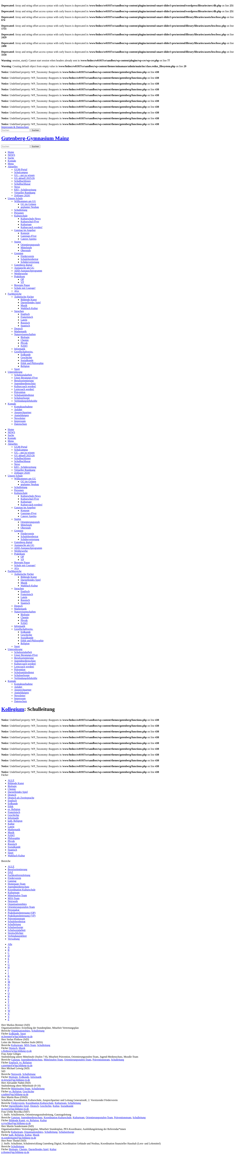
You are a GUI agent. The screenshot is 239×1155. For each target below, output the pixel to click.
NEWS (11, 155)
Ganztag (12, 881)
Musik (24, 305)
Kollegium (12, 709)
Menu (11, 163)
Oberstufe (26, 250)
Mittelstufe (26, 247)
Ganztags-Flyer (29, 236)
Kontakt (12, 160)
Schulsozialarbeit (23, 374)
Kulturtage (26, 224)
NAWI (24, 346)
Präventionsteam (16, 918)
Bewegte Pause (22, 285)
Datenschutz (20, 424)
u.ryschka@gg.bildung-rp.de (16, 1123)
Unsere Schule (15, 198)
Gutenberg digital (23, 265)
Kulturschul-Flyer (30, 221)
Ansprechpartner (22, 412)
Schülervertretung (30, 262)
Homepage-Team (16, 883)
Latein (24, 319)
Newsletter (19, 418)
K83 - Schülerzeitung (25, 189)
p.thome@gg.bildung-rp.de (15, 1152)
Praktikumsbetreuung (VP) (21, 915)
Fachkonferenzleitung (19, 875)
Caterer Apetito (28, 238)
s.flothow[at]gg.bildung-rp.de (16, 1051)
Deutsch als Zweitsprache (21, 797)
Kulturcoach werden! (32, 227)
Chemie (25, 340)
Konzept (25, 233)
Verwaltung (14, 938)
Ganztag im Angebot (24, 230)
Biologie (25, 337)
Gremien (18, 253)
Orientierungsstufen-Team (21, 907)
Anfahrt (18, 409)
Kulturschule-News (31, 218)
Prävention (19, 392)
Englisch (25, 314)
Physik (24, 343)
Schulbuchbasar (22, 184)
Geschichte (26, 357)
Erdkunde (26, 354)
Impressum (20, 421)
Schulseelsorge (22, 398)
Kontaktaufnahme (23, 406)
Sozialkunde (27, 360)
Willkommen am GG (25, 201)
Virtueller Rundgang (24, 192)
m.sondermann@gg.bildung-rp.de (18, 1137)
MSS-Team (14, 898)
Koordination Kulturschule (21, 889)
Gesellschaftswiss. (23, 351)
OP (22, 279)
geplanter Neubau (30, 207)
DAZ (10, 872)
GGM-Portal (20, 169)
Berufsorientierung (24, 380)
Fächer (4, 775)
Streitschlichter (15, 933)
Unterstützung (15, 372)
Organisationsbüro (17, 904)
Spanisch (25, 325)
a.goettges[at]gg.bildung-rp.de (16, 1065)
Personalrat (13, 910)
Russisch (25, 322)
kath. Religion (15, 820)
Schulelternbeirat (29, 259)
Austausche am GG (24, 267)
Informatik (19, 348)
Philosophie (14, 838)
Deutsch (18, 328)
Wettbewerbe (21, 273)
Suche (11, 158)
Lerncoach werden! (24, 389)
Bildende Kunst (29, 299)
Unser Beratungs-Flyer (26, 377)
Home (11, 152)
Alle (10, 944)
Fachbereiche (14, 293)
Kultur (11, 823)
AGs (16, 291)
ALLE (11, 780)
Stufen (17, 241)
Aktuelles (13, 166)
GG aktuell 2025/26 (24, 178)
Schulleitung (20, 210)
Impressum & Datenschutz (15, 127)
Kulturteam (14, 892)
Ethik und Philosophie (32, 363)
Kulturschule (21, 215)
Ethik (10, 806)
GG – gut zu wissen (24, 175)
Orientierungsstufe (30, 244)
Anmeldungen (21, 415)
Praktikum (19, 276)
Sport (17, 369)
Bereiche (5, 861)
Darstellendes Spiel (31, 302)
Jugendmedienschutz (25, 383)
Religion (25, 366)
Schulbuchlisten (22, 181)
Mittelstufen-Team (17, 895)
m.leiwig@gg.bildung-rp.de (15, 1080)
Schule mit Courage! (24, 288)
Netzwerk (13, 901)
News (17, 186)
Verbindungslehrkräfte (25, 400)
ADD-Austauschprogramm (28, 270)
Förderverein (27, 256)
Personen (19, 212)
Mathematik (20, 331)
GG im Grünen (28, 204)
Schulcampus (21, 172)
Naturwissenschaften (25, 334)
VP (22, 282)
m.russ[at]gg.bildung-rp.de (15, 1108)
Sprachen (19, 311)
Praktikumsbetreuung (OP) (21, 912)
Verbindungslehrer (17, 936)
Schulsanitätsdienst (24, 395)
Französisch (27, 317)
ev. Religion (14, 809)
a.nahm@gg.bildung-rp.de (14, 1094)
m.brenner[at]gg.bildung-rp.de (17, 1036)
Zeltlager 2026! (22, 195)
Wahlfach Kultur (29, 308)
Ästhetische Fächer (24, 296)
